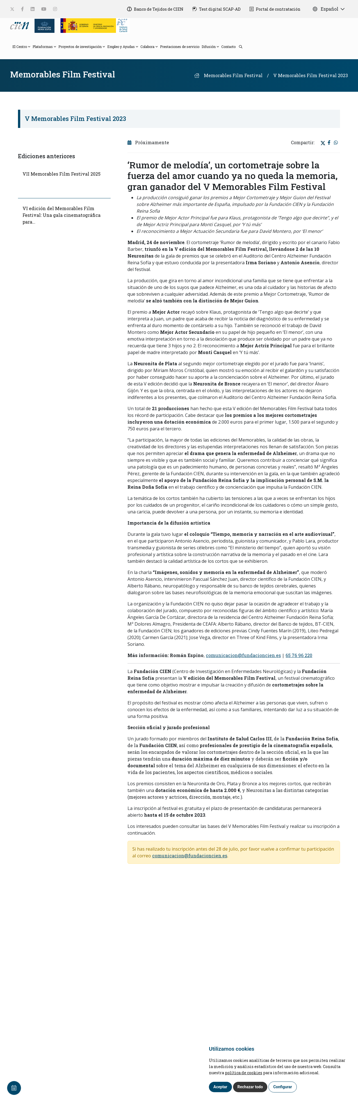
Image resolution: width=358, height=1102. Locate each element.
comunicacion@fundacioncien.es (243, 655)
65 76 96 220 (299, 655)
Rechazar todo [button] (250, 1087)
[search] (239, 46)
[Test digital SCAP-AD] (216, 9)
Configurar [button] (282, 1087)
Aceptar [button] (220, 1087)
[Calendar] (14, 1088)
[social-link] (12, 9)
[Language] (20, 25)
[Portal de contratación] (275, 9)
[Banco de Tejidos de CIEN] (155, 9)
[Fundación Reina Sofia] (43, 25)
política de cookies (243, 1072)
